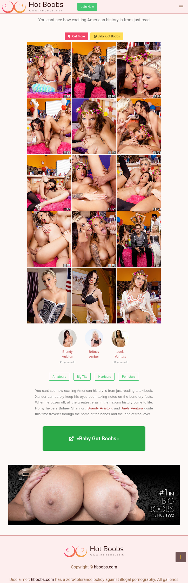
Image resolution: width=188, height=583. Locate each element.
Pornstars (129, 377)
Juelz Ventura (120, 347)
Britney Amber (94, 344)
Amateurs (59, 377)
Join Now (87, 7)
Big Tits (82, 377)
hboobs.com (105, 567)
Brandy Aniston (67, 347)
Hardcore (104, 377)
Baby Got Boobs (107, 36)
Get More (76, 36)
